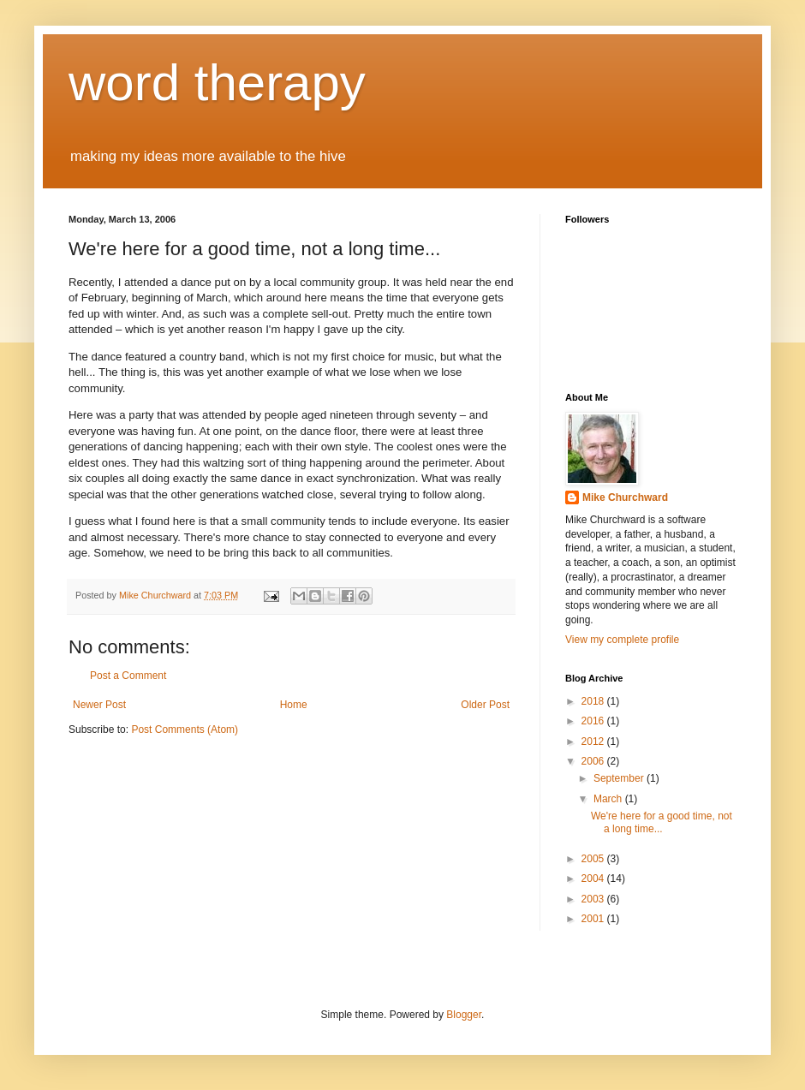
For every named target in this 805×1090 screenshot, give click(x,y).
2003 (594, 899)
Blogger (463, 1015)
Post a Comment (128, 676)
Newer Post (99, 705)
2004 (594, 879)
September (620, 778)
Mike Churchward (625, 497)
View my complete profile (622, 640)
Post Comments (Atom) (184, 730)
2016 (594, 721)
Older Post (485, 705)
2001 (594, 919)
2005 (594, 859)
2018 (594, 701)
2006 (594, 761)
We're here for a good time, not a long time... (661, 822)
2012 (594, 742)
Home (293, 705)
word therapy (217, 82)
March (609, 799)
